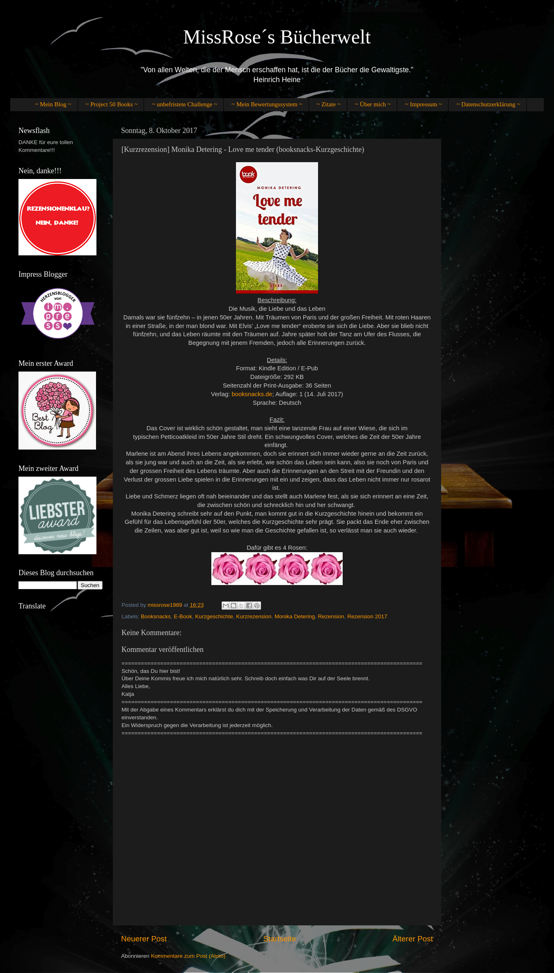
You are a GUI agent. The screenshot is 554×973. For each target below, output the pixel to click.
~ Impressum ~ (423, 104)
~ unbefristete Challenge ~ (184, 104)
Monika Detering (295, 616)
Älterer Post (412, 938)
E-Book (183, 616)
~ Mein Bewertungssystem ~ (266, 104)
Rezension (331, 616)
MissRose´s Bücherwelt (277, 37)
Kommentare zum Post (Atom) (188, 956)
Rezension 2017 (367, 616)
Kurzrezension (253, 616)
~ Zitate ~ (328, 104)
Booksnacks (156, 616)
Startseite (279, 938)
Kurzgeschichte (214, 616)
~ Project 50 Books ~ (111, 104)
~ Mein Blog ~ (53, 104)
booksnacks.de (251, 394)
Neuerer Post (144, 938)
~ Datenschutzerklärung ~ (488, 104)
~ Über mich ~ (373, 104)
